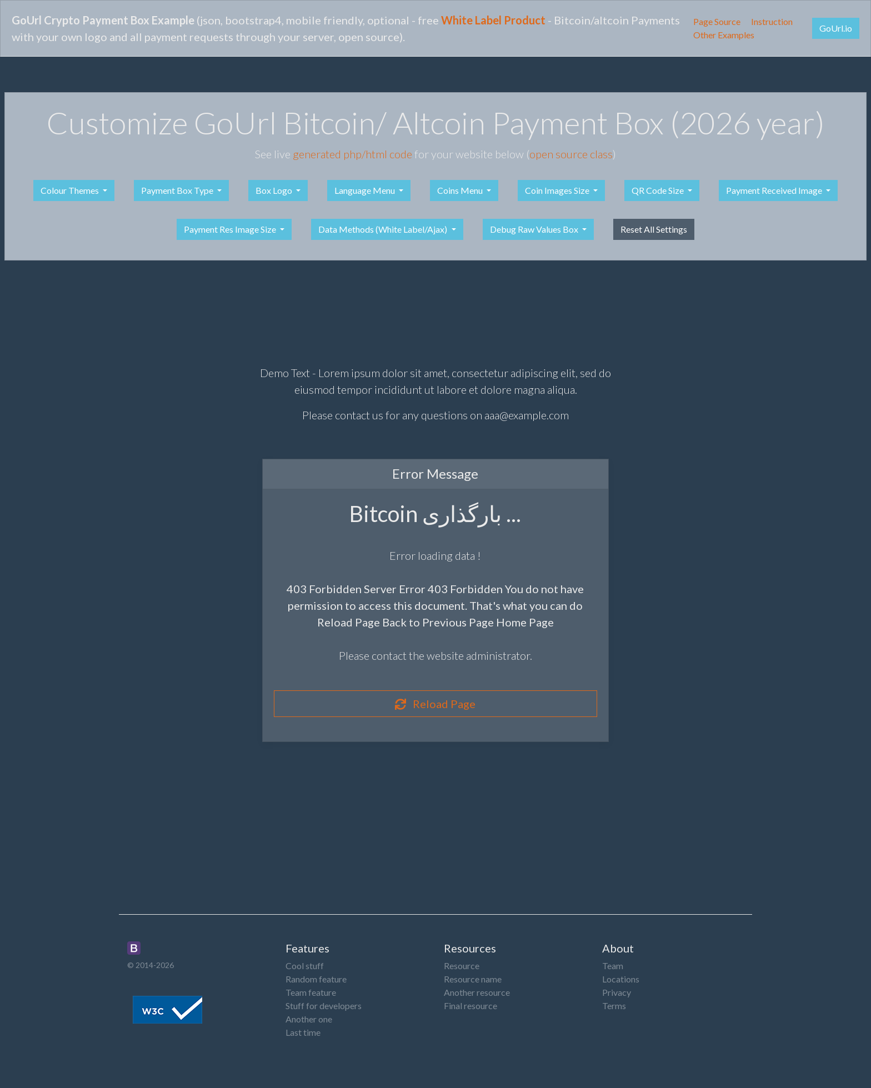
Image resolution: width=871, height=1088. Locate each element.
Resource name (473, 979)
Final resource (470, 1005)
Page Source (716, 21)
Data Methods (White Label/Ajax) (383, 229)
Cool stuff (305, 965)
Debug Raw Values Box (535, 229)
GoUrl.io (835, 28)
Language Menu (365, 190)
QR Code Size (658, 190)
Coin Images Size (558, 190)
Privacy (616, 992)
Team (612, 965)
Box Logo (275, 190)
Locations (620, 979)
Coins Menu (460, 190)
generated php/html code (352, 154)
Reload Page (435, 703)
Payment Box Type (178, 190)
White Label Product (493, 20)
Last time (303, 1032)
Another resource (477, 992)
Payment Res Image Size (231, 229)
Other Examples (723, 34)
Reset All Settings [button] (653, 229)
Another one (309, 1019)
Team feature (311, 992)
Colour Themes (71, 190)
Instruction (772, 21)
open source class (571, 154)
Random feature (316, 979)
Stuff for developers (324, 1005)
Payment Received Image (775, 190)
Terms (614, 1005)
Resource (461, 965)
